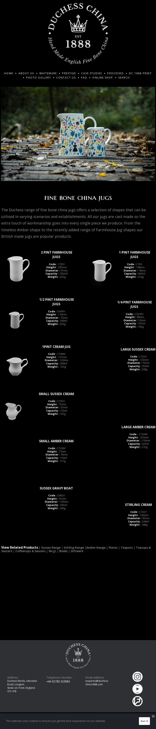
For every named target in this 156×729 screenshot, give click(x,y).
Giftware (77, 581)
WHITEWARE (48, 73)
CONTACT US (66, 77)
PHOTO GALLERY (38, 77)
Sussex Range (51, 578)
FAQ (84, 77)
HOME (8, 73)
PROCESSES (115, 73)
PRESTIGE (69, 73)
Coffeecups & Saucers (30, 581)
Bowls (63, 581)
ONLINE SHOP (102, 77)
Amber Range (96, 578)
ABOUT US (26, 73)
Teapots (127, 578)
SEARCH (124, 77)
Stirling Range (74, 578)
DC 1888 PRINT (140, 73)
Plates (113, 578)
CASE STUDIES (91, 73)
